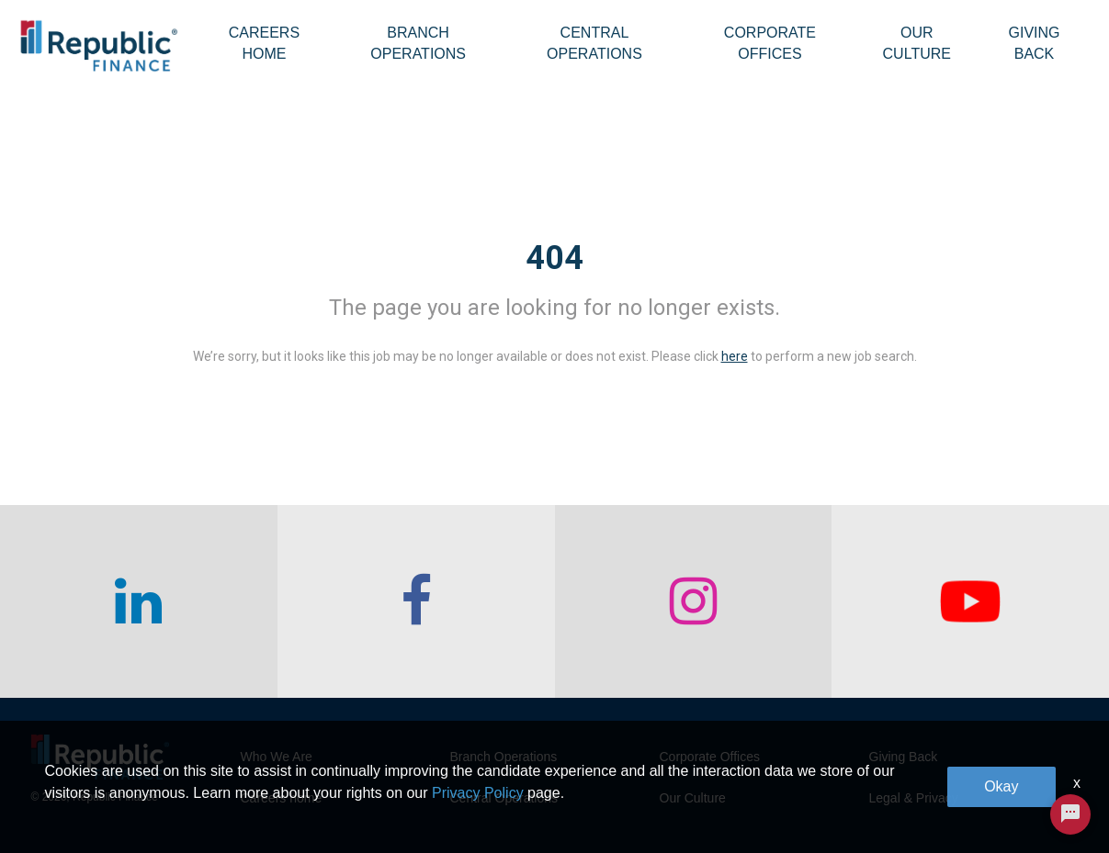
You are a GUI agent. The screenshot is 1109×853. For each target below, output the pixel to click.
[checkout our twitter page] (970, 601)
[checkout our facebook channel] (416, 601)
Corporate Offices (770, 43)
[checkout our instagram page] (693, 601)
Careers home (282, 798)
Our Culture (917, 43)
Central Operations (594, 43)
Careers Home (264, 43)
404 (554, 258)
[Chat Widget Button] (1070, 814)
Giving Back (1033, 43)
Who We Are (276, 756)
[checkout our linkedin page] (138, 601)
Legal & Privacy (913, 798)
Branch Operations (418, 43)
